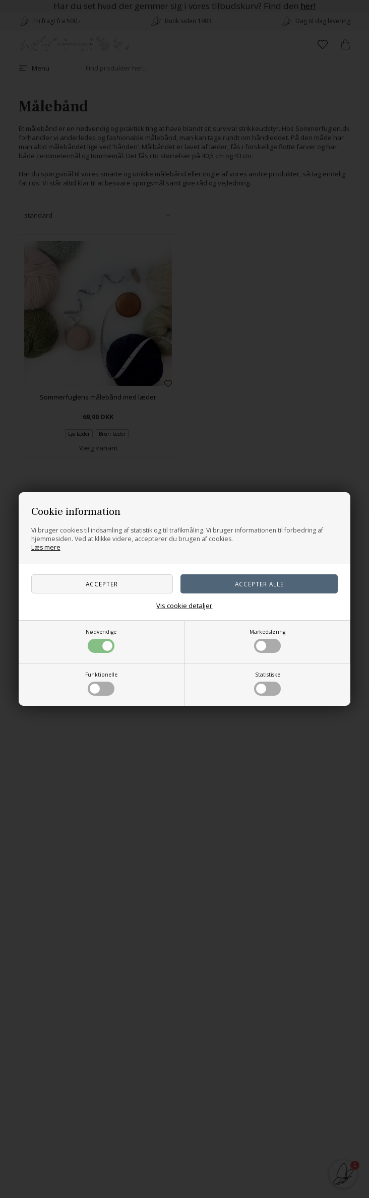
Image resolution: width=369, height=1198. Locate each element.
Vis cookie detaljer (184, 605)
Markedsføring (267, 640)
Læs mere (45, 547)
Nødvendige (101, 640)
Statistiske (267, 683)
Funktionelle (101, 683)
